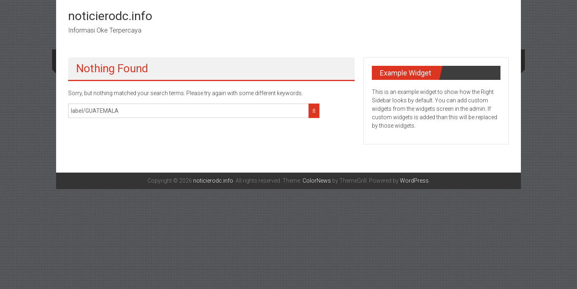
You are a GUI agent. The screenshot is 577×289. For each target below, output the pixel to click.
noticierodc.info (110, 16)
